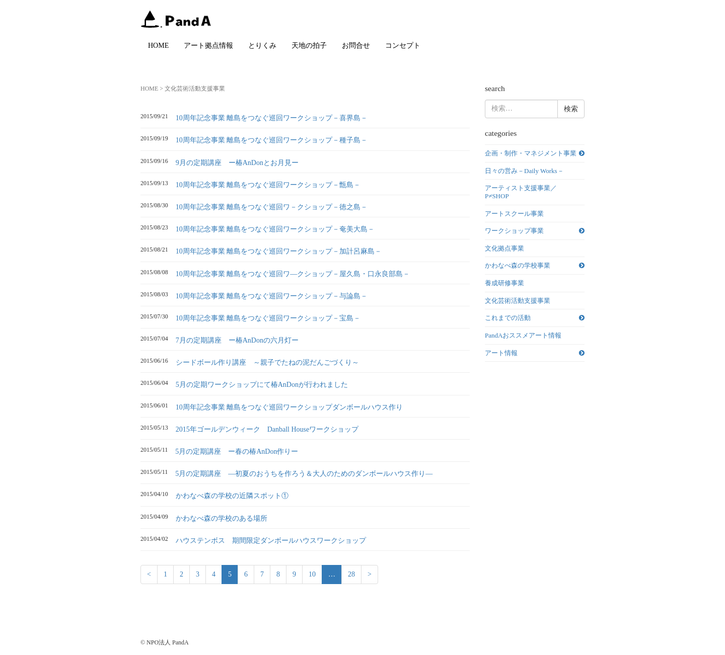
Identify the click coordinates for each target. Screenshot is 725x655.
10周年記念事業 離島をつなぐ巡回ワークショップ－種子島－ (272, 140)
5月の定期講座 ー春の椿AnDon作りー (236, 451)
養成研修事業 (504, 283)
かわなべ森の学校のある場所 (221, 518)
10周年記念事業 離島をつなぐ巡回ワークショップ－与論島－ (272, 296)
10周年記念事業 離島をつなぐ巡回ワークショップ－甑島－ (268, 185)
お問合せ (356, 45)
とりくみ (262, 45)
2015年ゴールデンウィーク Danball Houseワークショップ (267, 429)
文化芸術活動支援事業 (517, 300)
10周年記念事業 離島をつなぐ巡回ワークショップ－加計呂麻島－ (279, 251)
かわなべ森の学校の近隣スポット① (232, 496)
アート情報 (501, 353)
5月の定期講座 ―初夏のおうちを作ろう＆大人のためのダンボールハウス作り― (303, 473)
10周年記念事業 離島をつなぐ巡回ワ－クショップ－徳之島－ (272, 207)
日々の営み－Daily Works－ (524, 171)
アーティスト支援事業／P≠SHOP (521, 192)
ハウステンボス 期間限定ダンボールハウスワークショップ (271, 540)
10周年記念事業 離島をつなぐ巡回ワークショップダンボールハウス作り (289, 407)
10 (312, 574)
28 (351, 574)
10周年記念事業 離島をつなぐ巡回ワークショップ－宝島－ (268, 318)
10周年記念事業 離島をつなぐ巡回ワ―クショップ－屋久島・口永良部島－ (293, 274)
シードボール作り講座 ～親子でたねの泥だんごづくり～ (267, 362)
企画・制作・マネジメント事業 (530, 153)
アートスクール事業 (514, 213)
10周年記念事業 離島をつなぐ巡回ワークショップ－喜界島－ (272, 118)
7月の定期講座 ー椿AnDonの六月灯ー (237, 340)
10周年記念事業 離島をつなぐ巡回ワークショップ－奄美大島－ (275, 229)
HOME (158, 45)
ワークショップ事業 (514, 230)
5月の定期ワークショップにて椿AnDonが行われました (262, 384)
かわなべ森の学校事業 (517, 265)
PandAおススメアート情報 (523, 335)
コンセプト (402, 45)
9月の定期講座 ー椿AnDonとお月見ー (237, 163)
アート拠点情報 (208, 45)
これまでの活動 (508, 317)
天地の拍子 (309, 45)
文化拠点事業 (504, 248)
